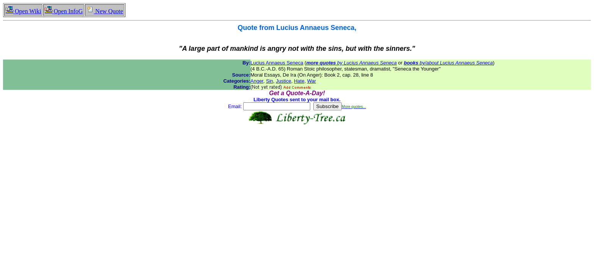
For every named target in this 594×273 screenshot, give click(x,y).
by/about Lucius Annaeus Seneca (448, 63)
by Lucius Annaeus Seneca (351, 63)
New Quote (104, 11)
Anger (256, 81)
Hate (299, 81)
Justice (283, 81)
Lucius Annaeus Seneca (276, 63)
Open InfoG (63, 11)
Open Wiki (23, 11)
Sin (269, 81)
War (311, 81)
